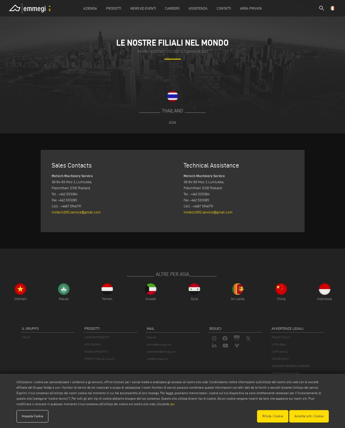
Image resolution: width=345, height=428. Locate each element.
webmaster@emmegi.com (161, 351)
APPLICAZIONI (92, 344)
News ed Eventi (143, 8)
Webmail (152, 337)
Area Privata (251, 8)
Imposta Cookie (32, 416)
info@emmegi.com (157, 358)
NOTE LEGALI (279, 344)
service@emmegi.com (159, 344)
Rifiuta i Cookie (272, 416)
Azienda (90, 8)
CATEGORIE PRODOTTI (96, 337)
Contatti (224, 8)
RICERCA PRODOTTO (96, 351)
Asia (172, 122)
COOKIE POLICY (280, 358)
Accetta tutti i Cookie (309, 416)
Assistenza (198, 8)
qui (172, 404)
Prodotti (113, 8)
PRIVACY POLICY (281, 337)
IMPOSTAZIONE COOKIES (285, 373)
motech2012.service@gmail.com (76, 212)
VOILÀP (26, 337)
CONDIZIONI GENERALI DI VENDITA (291, 365)
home (142, 52)
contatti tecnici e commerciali (179, 52)
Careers (172, 8)
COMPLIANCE (279, 351)
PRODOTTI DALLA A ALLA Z (99, 358)
